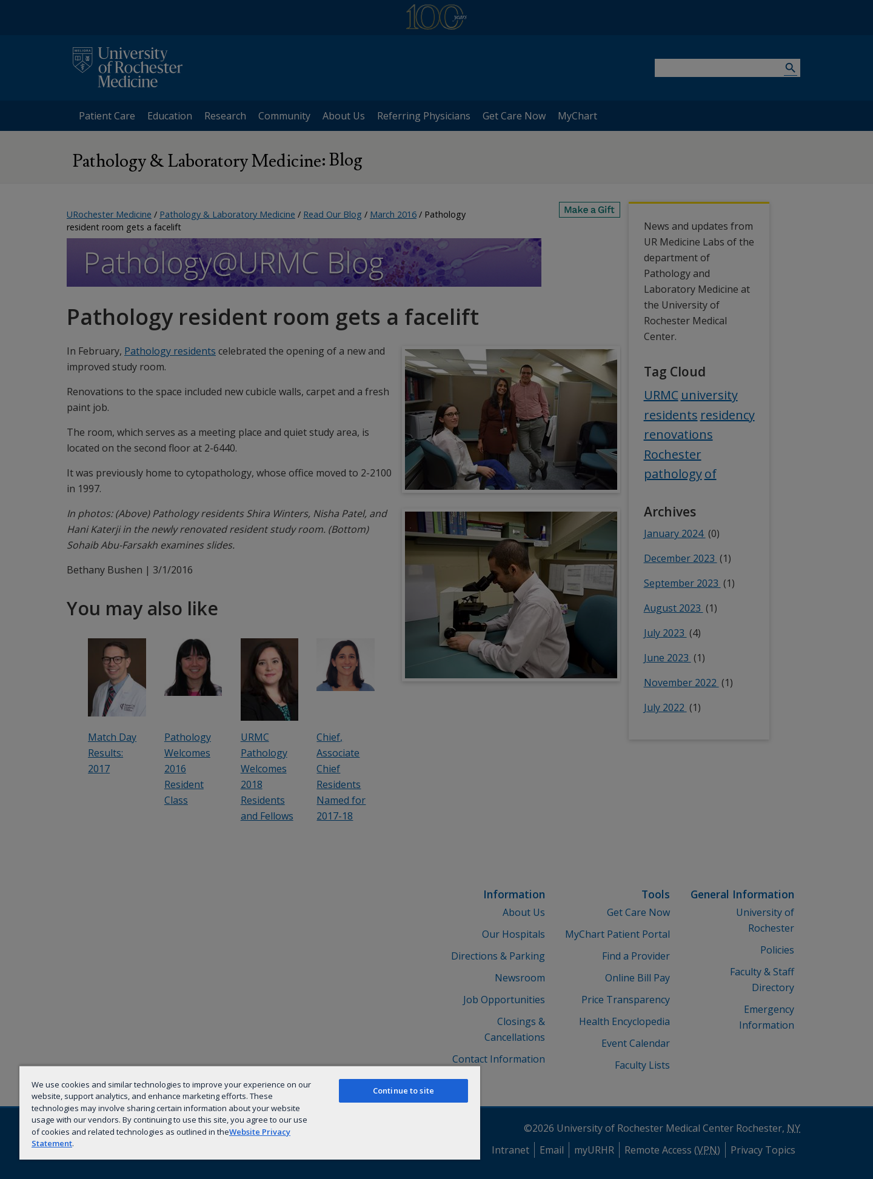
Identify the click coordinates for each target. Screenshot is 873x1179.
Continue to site (403, 1090)
